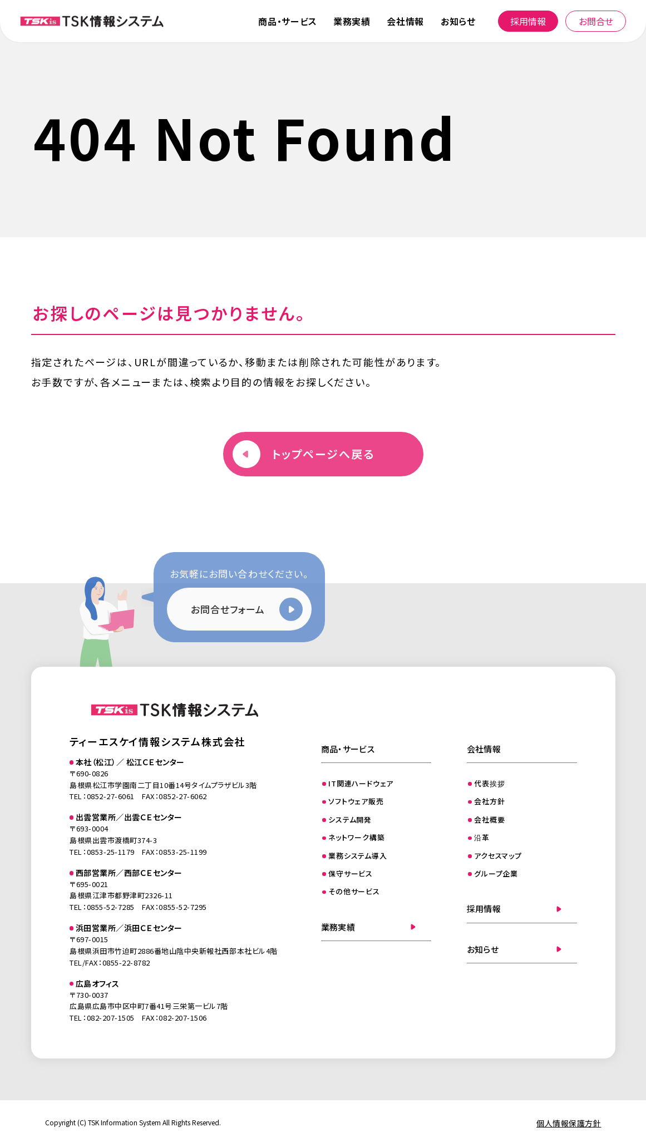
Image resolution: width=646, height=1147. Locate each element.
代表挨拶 (489, 783)
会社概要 (489, 819)
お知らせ (458, 21)
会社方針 (489, 801)
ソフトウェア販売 (355, 801)
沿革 (482, 837)
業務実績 (352, 21)
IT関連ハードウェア (360, 783)
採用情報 (528, 21)
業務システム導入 (357, 855)
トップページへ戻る (323, 454)
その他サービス (353, 891)
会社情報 (405, 21)
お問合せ (596, 21)
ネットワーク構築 (356, 837)
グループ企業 (496, 873)
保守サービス (350, 873)
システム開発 (350, 819)
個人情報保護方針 (568, 1123)
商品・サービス (287, 21)
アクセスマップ (497, 855)
